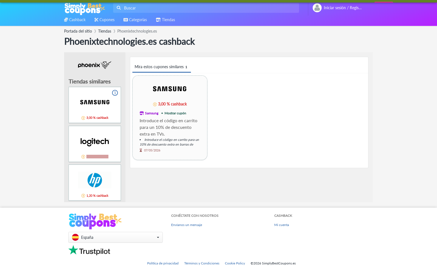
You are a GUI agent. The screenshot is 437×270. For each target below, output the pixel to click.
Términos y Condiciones (201, 263)
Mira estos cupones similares (162, 67)
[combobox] (205, 8)
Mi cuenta (281, 225)
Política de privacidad (163, 263)
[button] (115, 237)
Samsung (151, 113)
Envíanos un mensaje (186, 225)
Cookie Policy (235, 263)
